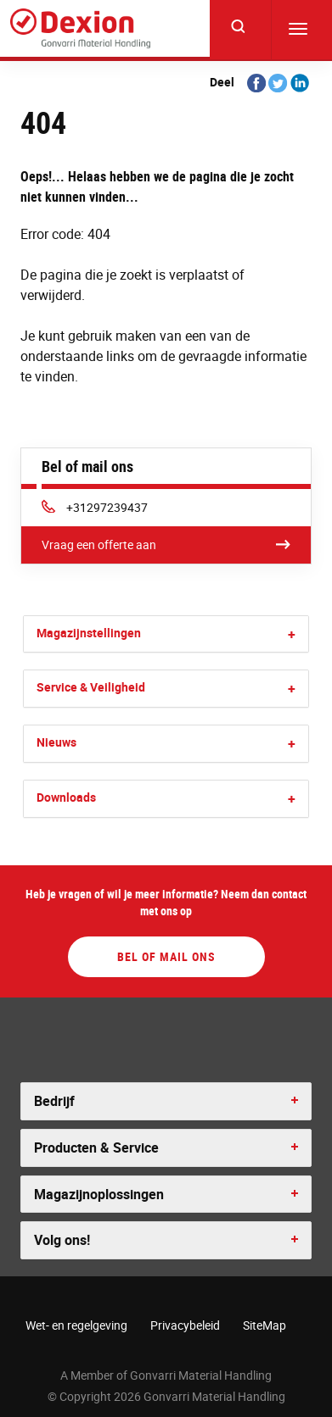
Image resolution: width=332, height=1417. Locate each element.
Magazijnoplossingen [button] (99, 1194)
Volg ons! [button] (62, 1240)
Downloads (66, 797)
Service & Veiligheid (91, 687)
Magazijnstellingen (89, 633)
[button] (291, 634)
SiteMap (264, 1325)
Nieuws (56, 742)
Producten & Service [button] (96, 1147)
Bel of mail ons (166, 956)
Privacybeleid (185, 1325)
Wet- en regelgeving (76, 1325)
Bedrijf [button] (54, 1101)
